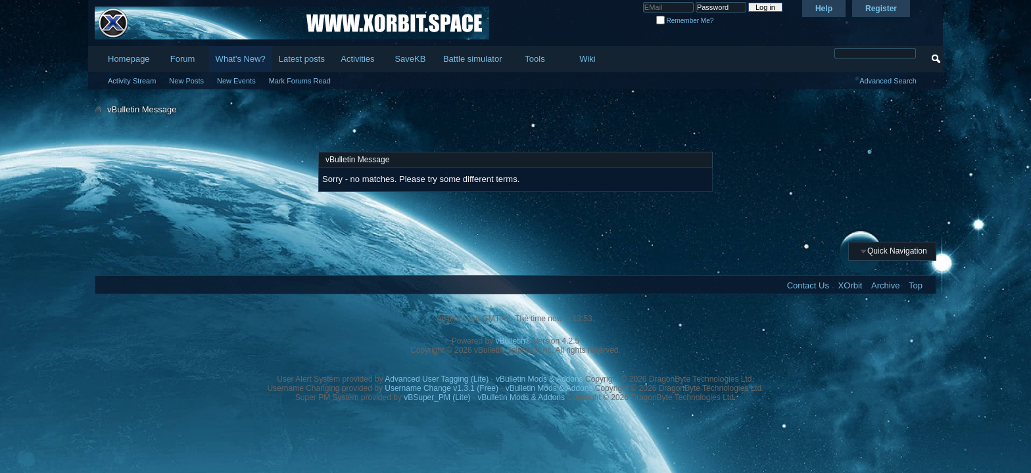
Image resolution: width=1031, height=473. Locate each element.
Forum (182, 59)
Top (916, 285)
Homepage (129, 59)
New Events (236, 81)
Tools (534, 59)
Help (823, 8)
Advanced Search (888, 81)
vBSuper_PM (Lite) (437, 397)
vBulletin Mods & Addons (539, 379)
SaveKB (410, 59)
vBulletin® (513, 341)
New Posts (186, 81)
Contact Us (808, 285)
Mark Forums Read (300, 81)
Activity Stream (132, 81)
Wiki (587, 59)
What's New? (241, 59)
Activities (357, 59)
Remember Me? (684, 20)
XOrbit (850, 285)
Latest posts (302, 59)
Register (881, 8)
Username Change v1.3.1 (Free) (441, 388)
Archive (885, 285)
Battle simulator (472, 59)
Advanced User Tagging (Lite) (437, 379)
